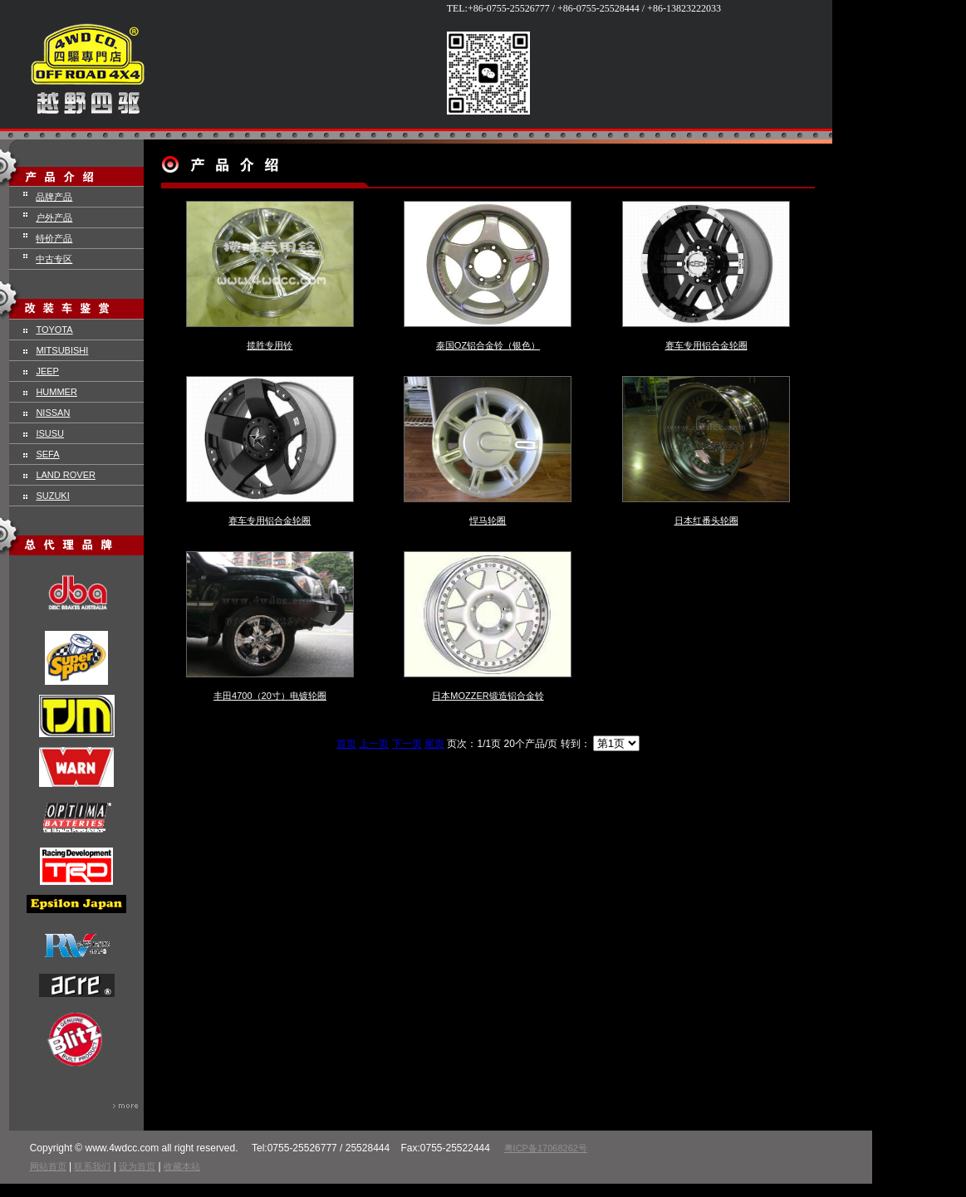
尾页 (434, 744)
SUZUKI (52, 496)
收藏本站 (182, 1166)
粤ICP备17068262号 (545, 1148)
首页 (346, 744)
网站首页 (48, 1166)
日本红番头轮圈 (706, 520)
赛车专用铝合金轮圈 (706, 345)
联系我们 (92, 1166)
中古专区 (54, 259)
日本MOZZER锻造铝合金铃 (487, 696)
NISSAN (53, 413)
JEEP (47, 371)
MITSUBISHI (62, 350)
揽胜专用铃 (269, 345)
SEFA (47, 454)
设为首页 (137, 1166)
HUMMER (56, 392)
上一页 (374, 744)
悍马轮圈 (487, 520)
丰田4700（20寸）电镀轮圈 (269, 696)
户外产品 (54, 217)
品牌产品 (54, 197)
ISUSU (50, 433)
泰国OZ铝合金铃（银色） (488, 345)
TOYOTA (54, 330)
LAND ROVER (66, 475)
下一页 (407, 744)
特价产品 (54, 238)
